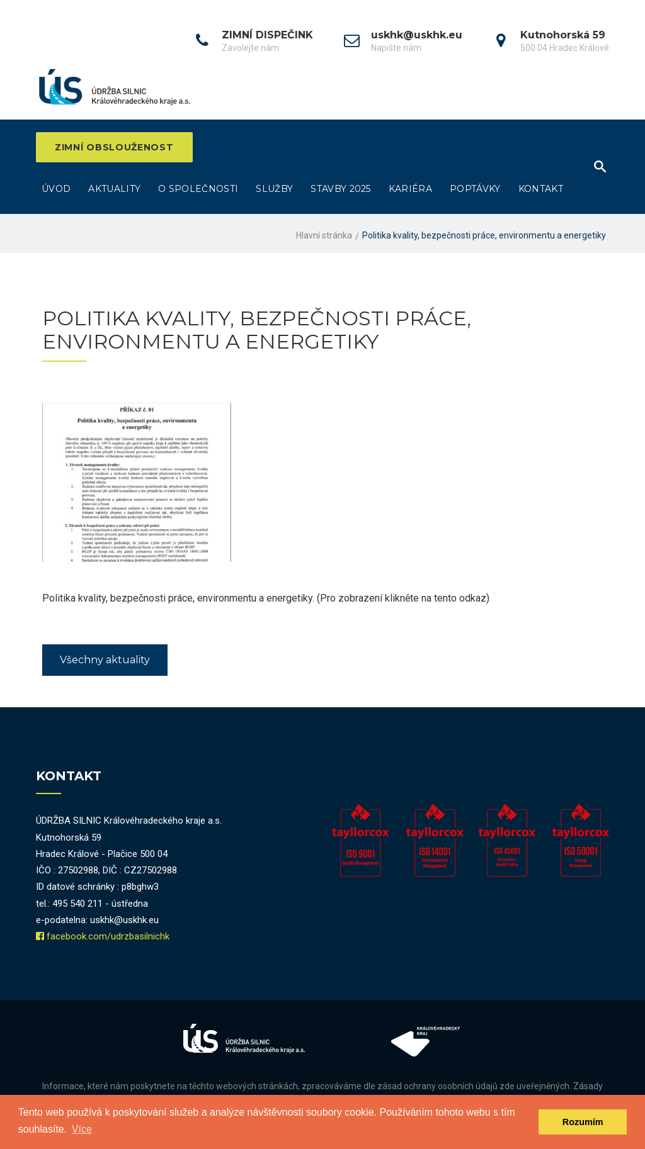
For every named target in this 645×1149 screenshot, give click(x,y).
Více (82, 1129)
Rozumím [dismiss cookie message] (582, 1122)
